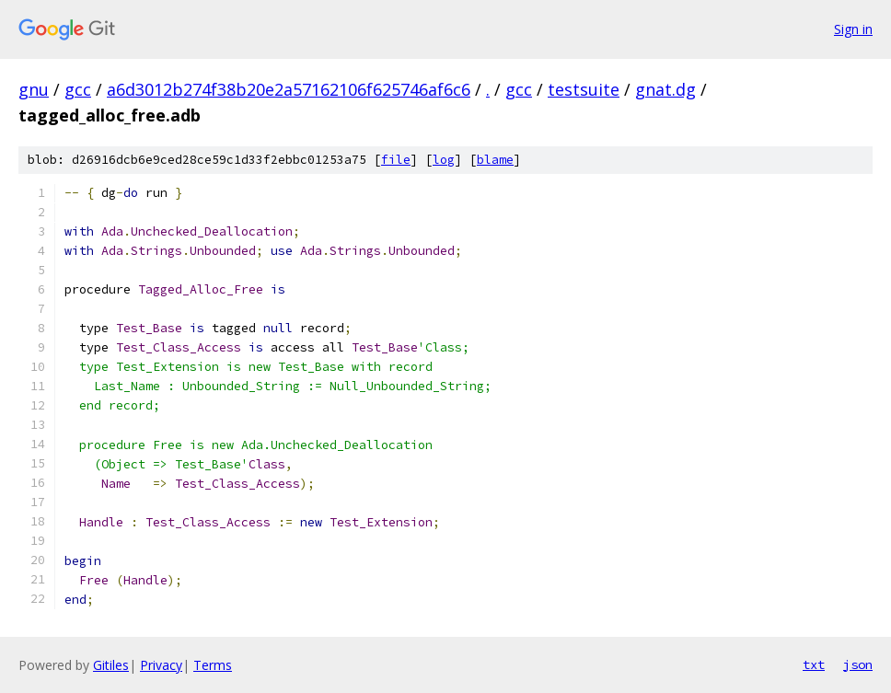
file (396, 159)
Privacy (161, 665)
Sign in (853, 29)
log (444, 159)
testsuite (583, 89)
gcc (77, 89)
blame (495, 159)
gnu (33, 89)
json (858, 664)
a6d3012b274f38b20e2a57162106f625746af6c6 (288, 89)
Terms (212, 665)
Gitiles (111, 665)
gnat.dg (665, 89)
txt (814, 664)
